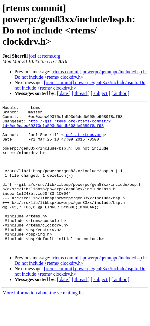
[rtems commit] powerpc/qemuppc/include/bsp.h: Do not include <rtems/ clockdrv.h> (80, 74)
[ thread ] (81, 93)
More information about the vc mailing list (43, 320)
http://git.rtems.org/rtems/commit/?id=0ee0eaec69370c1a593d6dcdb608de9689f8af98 (56, 127)
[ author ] (120, 93)
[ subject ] (100, 93)
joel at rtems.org (44, 56)
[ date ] (64, 93)
